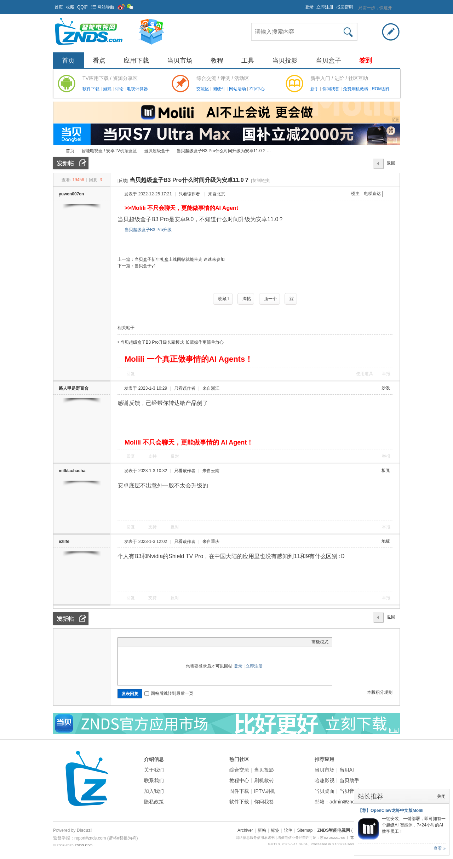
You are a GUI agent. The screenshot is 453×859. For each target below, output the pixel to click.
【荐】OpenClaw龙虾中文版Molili (390, 810)
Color (130, 642)
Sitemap (304, 830)
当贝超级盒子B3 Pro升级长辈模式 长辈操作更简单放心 (172, 342)
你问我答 (331, 88)
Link (147, 642)
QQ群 (82, 7)
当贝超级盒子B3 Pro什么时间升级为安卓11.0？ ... (223, 150)
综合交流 (239, 770)
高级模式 (319, 642)
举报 (386, 373)
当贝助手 (349, 780)
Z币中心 (256, 88)
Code (165, 642)
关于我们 (154, 770)
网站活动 (238, 88)
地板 (386, 541)
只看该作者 (189, 193)
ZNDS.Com (83, 845)
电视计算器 (137, 88)
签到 (365, 60)
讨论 (120, 88)
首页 (59, 7)
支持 (153, 456)
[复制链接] (260, 180)
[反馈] (122, 180)
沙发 (386, 387)
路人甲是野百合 (73, 388)
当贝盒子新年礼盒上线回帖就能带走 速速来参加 (179, 259)
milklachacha (72, 470)
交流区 (202, 88)
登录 (309, 7)
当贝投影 (285, 60)
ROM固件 (381, 88)
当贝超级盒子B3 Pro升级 (148, 229)
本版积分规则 (379, 692)
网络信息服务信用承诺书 (255, 838)
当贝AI (346, 770)
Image (139, 642)
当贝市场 (180, 60)
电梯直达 (372, 193)
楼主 (355, 193)
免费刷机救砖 (356, 88)
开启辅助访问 (302, 5)
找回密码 (344, 7)
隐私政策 (154, 801)
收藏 (70, 7)
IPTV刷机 (264, 791)
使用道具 (364, 373)
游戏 (108, 88)
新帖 (262, 830)
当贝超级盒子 (157, 150)
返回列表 (391, 165)
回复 (130, 373)
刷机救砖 (264, 780)
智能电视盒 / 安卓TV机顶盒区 (109, 150)
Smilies (174, 642)
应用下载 (136, 60)
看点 (99, 60)
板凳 (386, 470)
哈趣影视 (324, 780)
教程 (217, 60)
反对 (175, 456)
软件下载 (91, 88)
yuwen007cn (71, 193)
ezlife (64, 541)
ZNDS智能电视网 (56, 151)
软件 (288, 830)
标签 (275, 830)
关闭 (441, 796)
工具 (247, 60)
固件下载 (239, 791)
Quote (156, 642)
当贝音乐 (349, 791)
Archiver (245, 830)
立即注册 (324, 7)
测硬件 (219, 88)
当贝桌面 (324, 791)
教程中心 (239, 780)
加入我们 (154, 791)
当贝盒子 (328, 60)
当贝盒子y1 (145, 265)
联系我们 (154, 780)
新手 (315, 88)
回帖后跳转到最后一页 (168, 693)
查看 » (440, 848)
